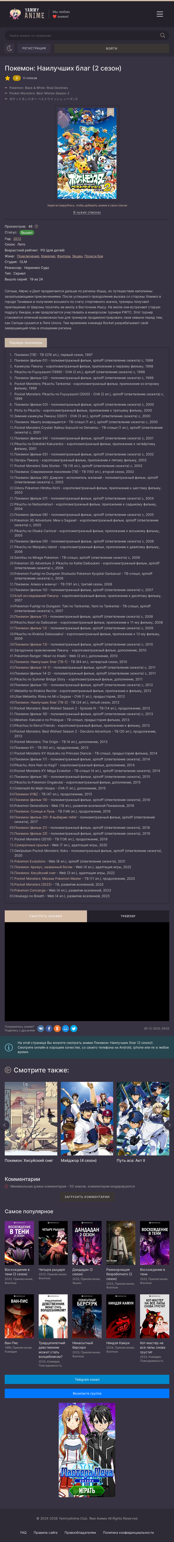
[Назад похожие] (4, 1125)
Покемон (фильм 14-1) (32, 667)
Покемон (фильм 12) (30, 628)
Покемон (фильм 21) (30, 827)
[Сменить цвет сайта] (9, 48)
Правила (46, 1532)
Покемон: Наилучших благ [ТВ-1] (40, 662)
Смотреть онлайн (45, 916)
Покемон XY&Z (26, 794)
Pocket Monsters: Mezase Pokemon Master (47, 878)
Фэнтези (63, 256)
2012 (17, 239)
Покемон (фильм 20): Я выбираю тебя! (45, 817)
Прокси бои (93, 256)
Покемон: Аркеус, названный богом (43, 867)
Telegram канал (87, 1379)
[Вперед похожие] (169, 1125)
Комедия (48, 256)
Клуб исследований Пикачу (36, 596)
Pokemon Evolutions (29, 861)
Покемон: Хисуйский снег (35, 873)
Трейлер (128, 916)
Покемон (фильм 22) (30, 833)
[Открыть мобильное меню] (160, 14)
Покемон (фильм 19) (30, 800)
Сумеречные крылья (31, 845)
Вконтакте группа (87, 1393)
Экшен (77, 256)
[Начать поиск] (162, 35)
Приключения (28, 256)
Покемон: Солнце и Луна (34, 811)
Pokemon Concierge (30, 890)
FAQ (23, 1532)
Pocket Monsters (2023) (33, 884)
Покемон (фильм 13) (30, 644)
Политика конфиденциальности (128, 1532)
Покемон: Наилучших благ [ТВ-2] (41, 702)
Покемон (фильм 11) (30, 616)
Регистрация (34, 48)
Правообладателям (80, 1532)
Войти (111, 48)
